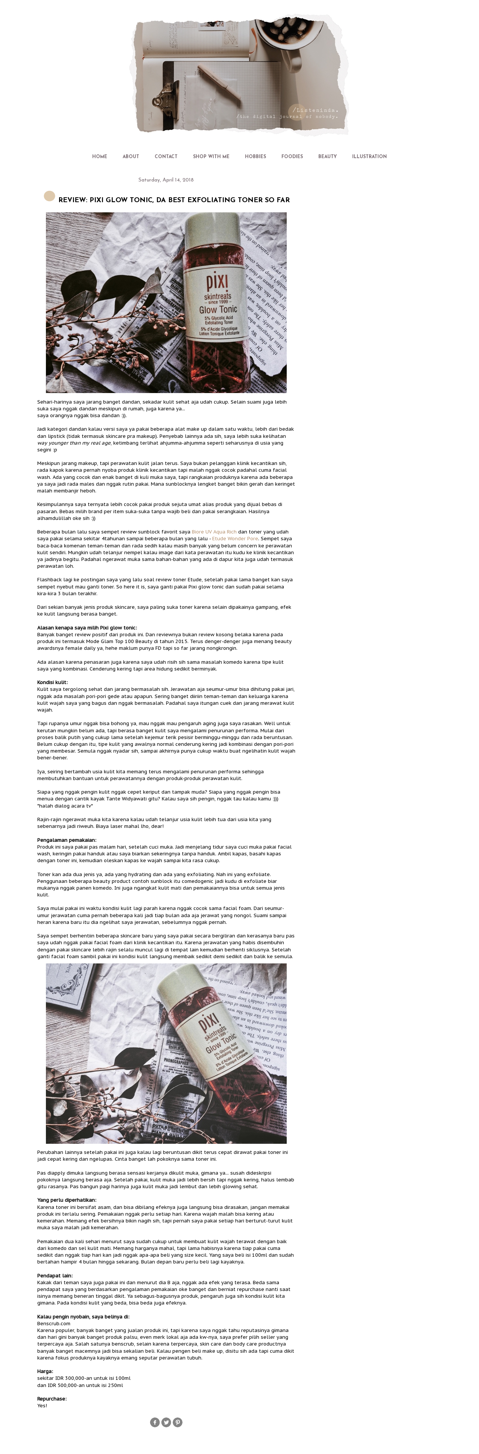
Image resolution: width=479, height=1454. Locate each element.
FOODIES (292, 157)
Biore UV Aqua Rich (214, 532)
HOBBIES (255, 157)
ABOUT (131, 157)
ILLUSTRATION (369, 157)
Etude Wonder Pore (235, 538)
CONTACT (166, 157)
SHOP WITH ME (211, 157)
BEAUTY (327, 157)
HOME (99, 157)
